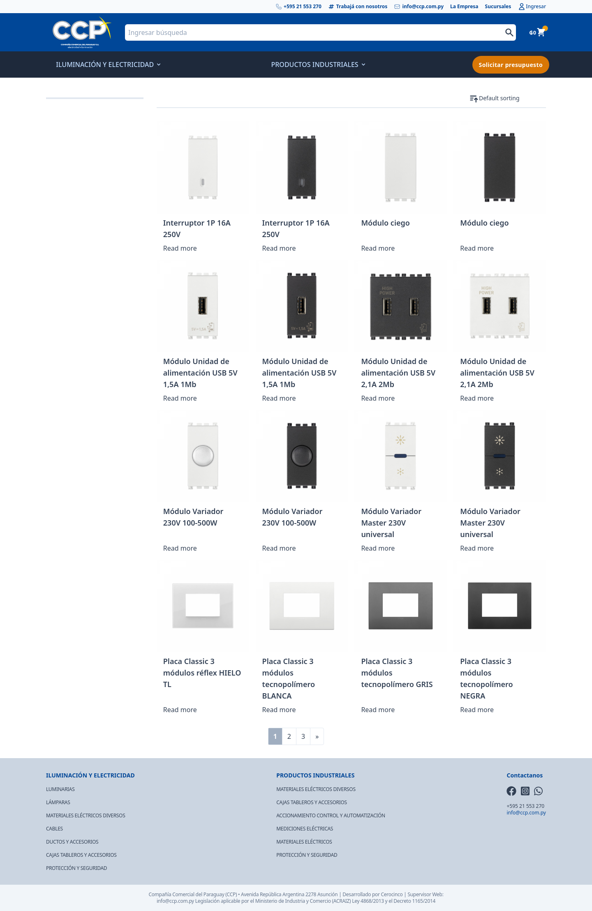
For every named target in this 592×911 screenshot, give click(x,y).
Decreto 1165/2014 (414, 900)
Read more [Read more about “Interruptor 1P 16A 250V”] (180, 248)
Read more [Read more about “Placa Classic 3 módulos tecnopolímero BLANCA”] (279, 709)
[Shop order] (512, 98)
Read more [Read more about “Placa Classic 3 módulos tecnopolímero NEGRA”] (477, 709)
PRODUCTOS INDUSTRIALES (317, 64)
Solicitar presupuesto (511, 65)
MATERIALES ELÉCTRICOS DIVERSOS (85, 815)
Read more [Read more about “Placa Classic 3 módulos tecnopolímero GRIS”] (378, 709)
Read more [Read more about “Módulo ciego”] (378, 248)
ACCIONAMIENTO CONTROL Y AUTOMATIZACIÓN (330, 815)
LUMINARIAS (60, 789)
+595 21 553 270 (298, 6)
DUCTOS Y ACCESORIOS (72, 841)
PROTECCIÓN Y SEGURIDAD (76, 868)
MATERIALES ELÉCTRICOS (304, 841)
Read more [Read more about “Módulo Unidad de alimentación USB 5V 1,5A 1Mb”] (180, 398)
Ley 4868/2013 (368, 900)
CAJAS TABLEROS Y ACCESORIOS (81, 854)
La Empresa (464, 6)
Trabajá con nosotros (358, 6)
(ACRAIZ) (341, 900)
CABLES (54, 828)
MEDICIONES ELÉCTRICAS (304, 828)
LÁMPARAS (58, 802)
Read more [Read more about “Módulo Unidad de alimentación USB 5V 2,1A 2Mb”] (378, 398)
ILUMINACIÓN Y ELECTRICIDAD (107, 64)
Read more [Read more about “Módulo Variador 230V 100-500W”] (180, 548)
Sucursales (498, 6)
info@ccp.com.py (419, 6)
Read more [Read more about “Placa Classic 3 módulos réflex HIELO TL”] (180, 709)
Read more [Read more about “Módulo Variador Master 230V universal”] (378, 548)
